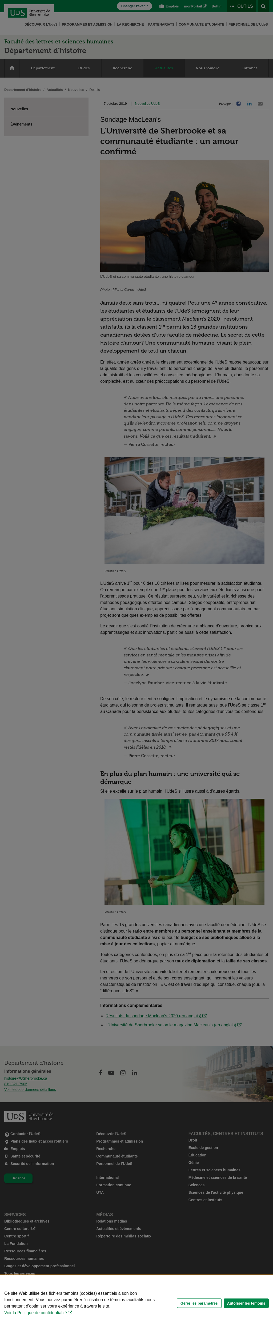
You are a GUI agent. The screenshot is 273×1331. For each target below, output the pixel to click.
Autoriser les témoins (246, 1303)
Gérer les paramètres (199, 1303)
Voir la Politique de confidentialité (35, 1312)
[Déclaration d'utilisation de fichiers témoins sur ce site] (136, 1303)
